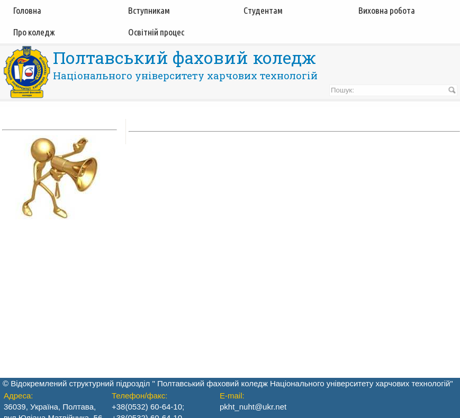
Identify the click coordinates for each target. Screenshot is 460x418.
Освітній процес (156, 32)
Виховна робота (386, 10)
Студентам (263, 10)
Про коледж (34, 32)
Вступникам (149, 10)
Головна (27, 10)
